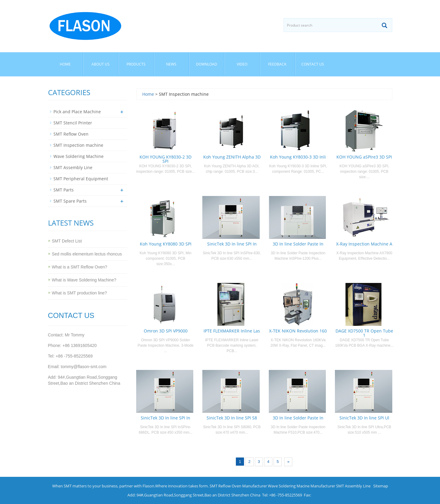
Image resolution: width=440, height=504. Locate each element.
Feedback (277, 64)
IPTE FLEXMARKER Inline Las (232, 331)
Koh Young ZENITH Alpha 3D (232, 157)
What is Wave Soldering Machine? (84, 280)
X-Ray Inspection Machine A (364, 244)
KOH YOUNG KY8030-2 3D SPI (165, 159)
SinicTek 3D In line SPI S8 (232, 418)
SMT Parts (63, 190)
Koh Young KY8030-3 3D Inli (298, 157)
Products (136, 64)
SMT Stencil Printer (72, 123)
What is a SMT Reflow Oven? (79, 267)
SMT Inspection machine (78, 145)
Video (242, 64)
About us (101, 64)
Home (65, 64)
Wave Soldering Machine (78, 156)
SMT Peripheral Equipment (80, 178)
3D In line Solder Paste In (298, 244)
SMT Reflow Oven (70, 134)
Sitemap (380, 486)
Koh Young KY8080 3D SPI (165, 244)
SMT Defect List (67, 241)
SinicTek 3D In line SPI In (232, 244)
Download (206, 64)
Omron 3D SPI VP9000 (166, 331)
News (171, 64)
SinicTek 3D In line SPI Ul (364, 418)
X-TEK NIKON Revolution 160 (298, 331)
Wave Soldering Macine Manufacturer (301, 486)
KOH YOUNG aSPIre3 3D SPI (364, 157)
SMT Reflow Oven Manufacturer (238, 486)
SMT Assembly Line (72, 167)
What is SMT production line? (79, 293)
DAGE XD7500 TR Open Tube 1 (364, 333)
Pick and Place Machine (77, 111)
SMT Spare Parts (70, 201)
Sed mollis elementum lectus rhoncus (87, 254)
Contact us (312, 64)
